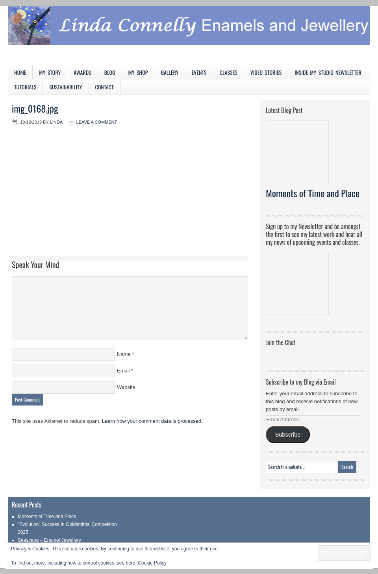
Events (198, 72)
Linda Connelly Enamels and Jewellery (189, 35)
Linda (56, 122)
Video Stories (266, 72)
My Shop (138, 72)
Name (124, 354)
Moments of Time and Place (312, 193)
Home (20, 72)
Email (123, 371)
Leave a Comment (96, 122)
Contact (104, 87)
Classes (228, 72)
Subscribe (287, 434)
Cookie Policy (152, 563)
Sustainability (65, 87)
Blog (109, 72)
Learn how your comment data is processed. (152, 421)
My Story (50, 72)
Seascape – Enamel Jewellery (49, 540)
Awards (82, 72)
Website (126, 387)
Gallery (169, 72)
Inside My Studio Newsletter (328, 72)
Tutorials (25, 87)
